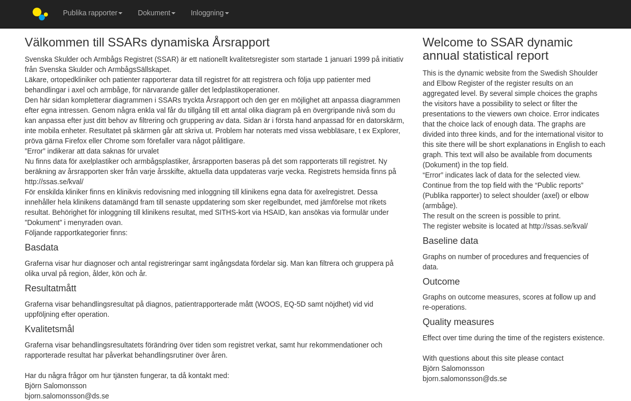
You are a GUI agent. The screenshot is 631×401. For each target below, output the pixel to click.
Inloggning (210, 13)
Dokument (156, 13)
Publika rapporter (93, 13)
